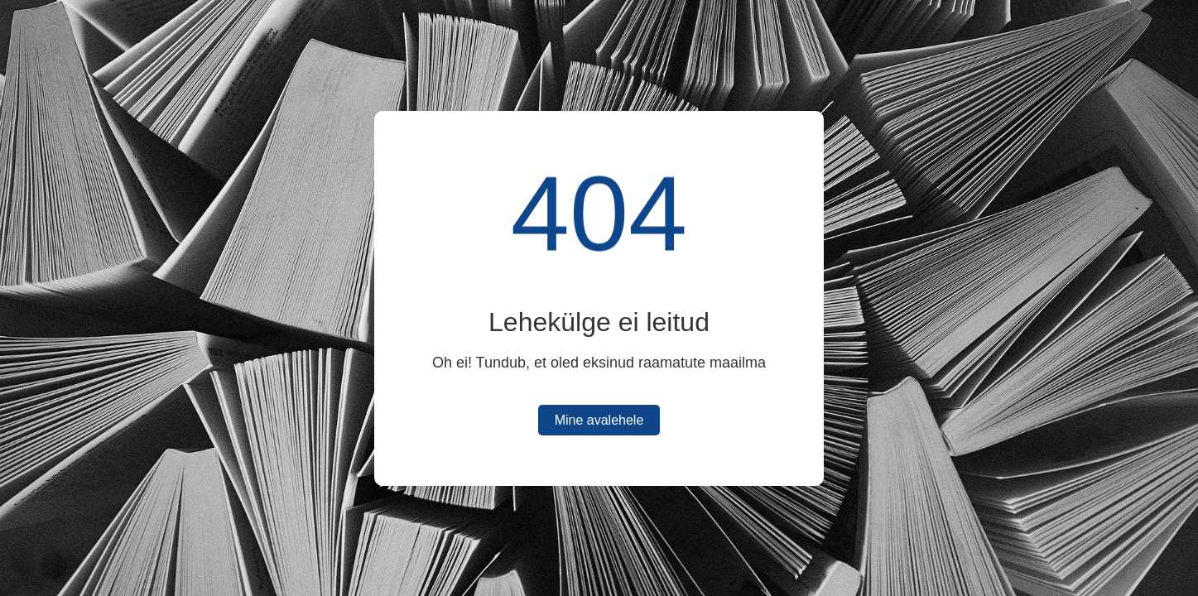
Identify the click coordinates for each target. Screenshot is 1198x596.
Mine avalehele (599, 420)
